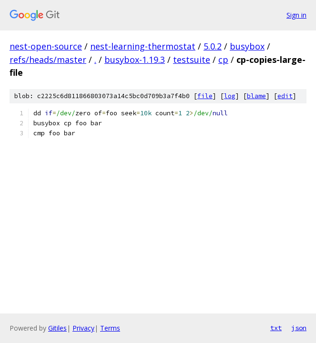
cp (223, 59)
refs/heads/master (48, 59)
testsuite (191, 59)
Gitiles (57, 328)
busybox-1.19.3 (134, 59)
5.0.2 (213, 46)
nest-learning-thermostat (142, 46)
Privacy (83, 328)
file (205, 96)
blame (256, 96)
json (298, 327)
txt (276, 327)
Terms (110, 328)
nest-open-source (46, 46)
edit (285, 96)
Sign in (296, 15)
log (229, 96)
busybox (247, 46)
